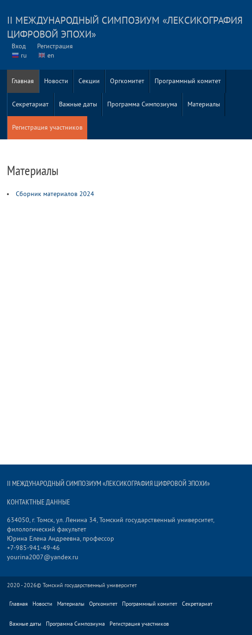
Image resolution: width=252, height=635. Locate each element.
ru (24, 55)
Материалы (203, 104)
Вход (19, 46)
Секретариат (30, 104)
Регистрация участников (47, 127)
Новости (56, 81)
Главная (23, 81)
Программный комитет (188, 81)
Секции (89, 81)
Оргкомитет (127, 81)
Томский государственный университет (90, 586)
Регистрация (55, 46)
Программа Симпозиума (142, 104)
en (50, 55)
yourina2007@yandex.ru (42, 557)
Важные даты (78, 104)
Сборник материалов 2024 (55, 193)
